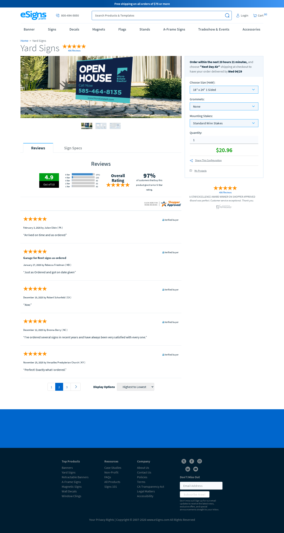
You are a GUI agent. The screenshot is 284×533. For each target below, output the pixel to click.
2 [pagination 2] (59, 387)
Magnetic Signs (72, 486)
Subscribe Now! (195, 494)
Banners (67, 468)
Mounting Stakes (201, 116)
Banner (29, 29)
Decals (74, 29)
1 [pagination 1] (51, 387)
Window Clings (71, 496)
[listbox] (224, 90)
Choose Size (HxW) (202, 82)
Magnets (98, 29)
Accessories (251, 29)
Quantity (196, 133)
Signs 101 (110, 486)
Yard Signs (69, 472)
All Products (112, 482)
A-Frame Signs (174, 29)
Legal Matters (146, 491)
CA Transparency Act (150, 486)
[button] (227, 15)
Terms (141, 482)
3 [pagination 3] (67, 387)
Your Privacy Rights (101, 520)
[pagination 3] (76, 387)
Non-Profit (111, 472)
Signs (52, 29)
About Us (143, 468)
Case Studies (112, 468)
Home (24, 41)
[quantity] (224, 140)
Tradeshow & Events (213, 29)
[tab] (38, 148)
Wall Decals (69, 491)
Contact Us (144, 472)
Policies (142, 477)
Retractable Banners (75, 477)
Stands (144, 29)
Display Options (104, 387)
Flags (122, 29)
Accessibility (145, 496)
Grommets (197, 99)
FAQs (107, 477)
